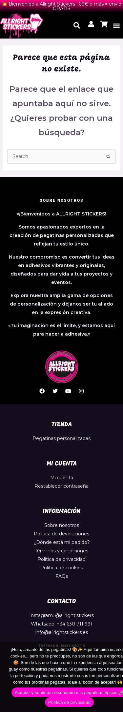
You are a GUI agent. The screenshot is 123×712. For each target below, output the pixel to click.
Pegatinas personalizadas (61, 438)
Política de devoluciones (61, 534)
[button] (116, 25)
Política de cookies (61, 568)
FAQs (61, 576)
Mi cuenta (61, 478)
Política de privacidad (61, 559)
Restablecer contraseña (61, 486)
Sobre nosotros (61, 525)
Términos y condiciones (61, 551)
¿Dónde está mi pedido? (61, 542)
